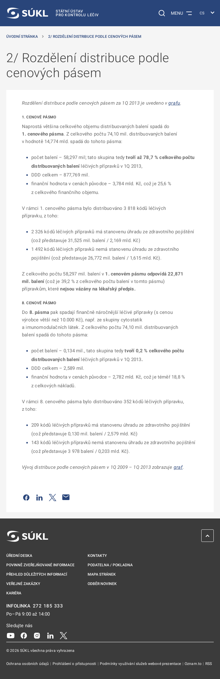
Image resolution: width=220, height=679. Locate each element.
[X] (63, 635)
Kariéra (13, 593)
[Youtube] (10, 635)
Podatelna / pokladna (110, 565)
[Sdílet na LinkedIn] (39, 497)
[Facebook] (23, 635)
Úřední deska (19, 555)
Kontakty (97, 555)
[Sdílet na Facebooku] (26, 497)
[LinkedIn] (50, 635)
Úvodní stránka (22, 36)
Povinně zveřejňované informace (40, 565)
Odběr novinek (102, 584)
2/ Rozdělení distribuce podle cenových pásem (94, 36)
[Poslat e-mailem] (66, 497)
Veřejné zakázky (23, 584)
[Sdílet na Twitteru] (52, 497)
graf (178, 467)
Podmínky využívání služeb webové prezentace (141, 664)
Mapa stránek (102, 574)
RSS (208, 664)
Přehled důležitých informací (36, 574)
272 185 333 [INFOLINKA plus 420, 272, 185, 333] (48, 606)
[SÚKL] (52, 13)
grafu (174, 103)
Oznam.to (193, 664)
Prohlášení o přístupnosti (75, 664)
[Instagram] (37, 635)
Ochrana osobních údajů (28, 664)
